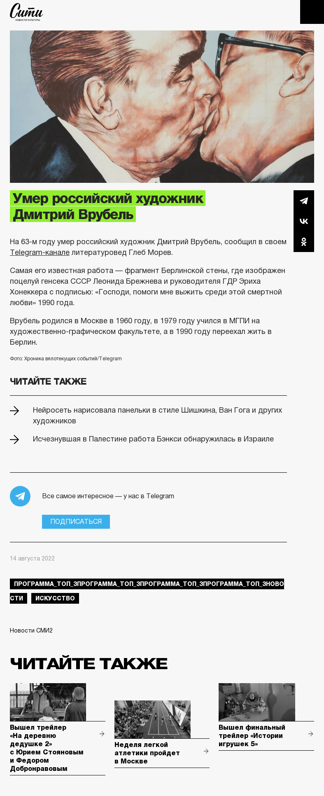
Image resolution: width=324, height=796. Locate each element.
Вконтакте (304, 221)
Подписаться (76, 521)
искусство (55, 598)
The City (26, 12)
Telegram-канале (40, 252)
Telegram (304, 200)
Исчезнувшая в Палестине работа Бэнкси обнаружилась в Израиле (153, 439)
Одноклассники (304, 241)
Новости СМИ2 (31, 630)
